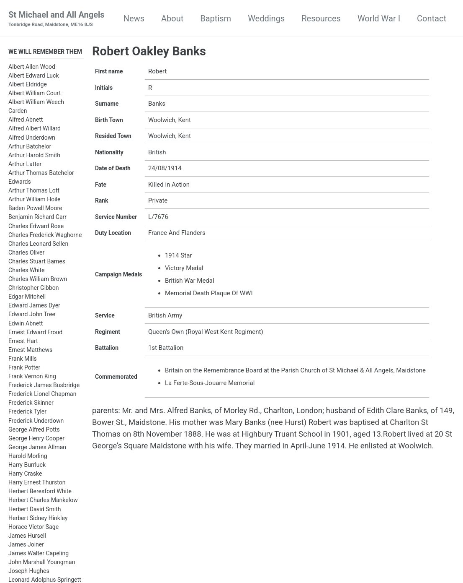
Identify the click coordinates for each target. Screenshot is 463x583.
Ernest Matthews (30, 351)
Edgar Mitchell (27, 297)
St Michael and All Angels (56, 19)
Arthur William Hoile (34, 200)
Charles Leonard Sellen (38, 245)
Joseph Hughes (28, 572)
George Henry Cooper (36, 439)
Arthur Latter (24, 165)
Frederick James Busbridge (44, 386)
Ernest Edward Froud (35, 333)
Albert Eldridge (27, 85)
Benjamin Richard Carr (37, 218)
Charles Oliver (26, 253)
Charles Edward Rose (36, 227)
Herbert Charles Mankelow (43, 501)
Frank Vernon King (32, 377)
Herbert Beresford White (40, 492)
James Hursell (27, 537)
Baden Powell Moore (35, 209)
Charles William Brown (37, 280)
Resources (321, 18)
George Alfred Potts (34, 430)
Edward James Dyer (34, 306)
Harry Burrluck (27, 466)
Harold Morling (27, 457)
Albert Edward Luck (33, 76)
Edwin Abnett (25, 324)
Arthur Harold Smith (34, 156)
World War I (379, 18)
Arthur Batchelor (29, 147)
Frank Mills (22, 360)
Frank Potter (24, 368)
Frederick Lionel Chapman (42, 395)
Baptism (215, 18)
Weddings (266, 18)
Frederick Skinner (31, 404)
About (172, 18)
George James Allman (37, 448)
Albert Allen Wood (31, 68)
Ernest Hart (23, 342)
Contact (431, 18)
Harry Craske (25, 474)
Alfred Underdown (31, 138)
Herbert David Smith (34, 510)
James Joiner (26, 545)
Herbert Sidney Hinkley (37, 519)
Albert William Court (34, 94)
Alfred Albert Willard (34, 130)
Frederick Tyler (27, 413)
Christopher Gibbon (33, 289)
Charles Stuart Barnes (36, 262)
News (133, 18)
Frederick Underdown (36, 422)
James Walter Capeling (38, 554)
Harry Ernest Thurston (37, 483)
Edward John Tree (31, 315)
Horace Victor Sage (33, 528)
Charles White (26, 271)
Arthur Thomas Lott (33, 191)
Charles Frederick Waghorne (45, 236)
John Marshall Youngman (41, 563)
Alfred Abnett (25, 120)
